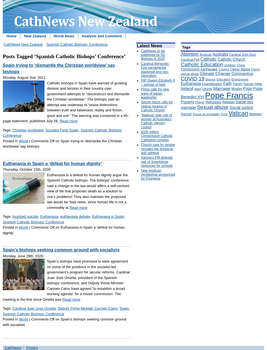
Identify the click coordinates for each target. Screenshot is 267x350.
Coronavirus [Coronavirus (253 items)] (242, 73)
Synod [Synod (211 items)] (186, 114)
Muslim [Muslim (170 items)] (236, 89)
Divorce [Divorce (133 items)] (211, 79)
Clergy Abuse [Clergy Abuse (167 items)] (240, 69)
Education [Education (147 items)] (223, 79)
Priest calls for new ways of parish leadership (155, 93)
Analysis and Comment (102, 36)
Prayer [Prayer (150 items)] (200, 102)
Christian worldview (28, 130)
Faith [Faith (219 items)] (227, 84)
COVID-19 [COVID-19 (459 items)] (192, 79)
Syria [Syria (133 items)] (224, 114)
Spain (124, 308)
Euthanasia (49, 216)
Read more (69, 121)
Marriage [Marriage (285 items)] (221, 88)
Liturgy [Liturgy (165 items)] (207, 89)
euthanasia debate (75, 216)
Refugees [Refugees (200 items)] (213, 102)
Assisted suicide (25, 216)
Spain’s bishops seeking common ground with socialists (61, 250)
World (23, 141)
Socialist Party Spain (61, 130)
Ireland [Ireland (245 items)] (187, 88)
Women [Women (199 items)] (255, 114)
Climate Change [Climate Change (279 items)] (215, 73)
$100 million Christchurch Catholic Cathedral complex (157, 136)
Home (11, 36)
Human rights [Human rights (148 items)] (252, 83)
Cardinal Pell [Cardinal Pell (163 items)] (190, 60)
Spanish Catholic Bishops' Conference (77, 44)
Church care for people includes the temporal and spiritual (158, 149)
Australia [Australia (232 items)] (220, 54)
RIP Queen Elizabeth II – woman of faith (158, 82)
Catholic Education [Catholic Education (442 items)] (202, 64)
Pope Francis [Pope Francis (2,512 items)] (229, 95)
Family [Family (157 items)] (237, 83)
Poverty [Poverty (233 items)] (187, 102)
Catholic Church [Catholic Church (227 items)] (231, 59)
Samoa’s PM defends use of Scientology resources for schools (157, 162)
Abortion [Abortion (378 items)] (190, 54)
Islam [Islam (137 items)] (197, 88)
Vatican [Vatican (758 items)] (238, 113)
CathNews (13, 348)
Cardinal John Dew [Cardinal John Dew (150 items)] (242, 54)
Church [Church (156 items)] (224, 69)
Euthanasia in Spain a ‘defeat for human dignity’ (52, 163)
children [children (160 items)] (230, 65)
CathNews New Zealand (23, 44)
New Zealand (35, 36)
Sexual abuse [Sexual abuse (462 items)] (212, 107)
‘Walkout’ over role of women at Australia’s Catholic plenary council (156, 121)
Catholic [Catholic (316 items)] (209, 59)
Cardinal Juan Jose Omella (34, 308)
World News (64, 36)
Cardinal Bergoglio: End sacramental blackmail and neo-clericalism (155, 70)
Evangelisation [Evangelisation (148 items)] (212, 83)
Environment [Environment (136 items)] (239, 79)
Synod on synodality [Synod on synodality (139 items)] (206, 114)
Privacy (32, 348)
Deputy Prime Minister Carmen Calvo (88, 308)
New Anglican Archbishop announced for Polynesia (158, 175)
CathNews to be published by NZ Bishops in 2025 (153, 55)
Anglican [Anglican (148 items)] (206, 54)
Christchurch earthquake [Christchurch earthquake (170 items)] (199, 69)
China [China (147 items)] (241, 65)
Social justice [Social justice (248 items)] (241, 107)
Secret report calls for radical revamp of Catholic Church (157, 106)
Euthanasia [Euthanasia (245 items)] (191, 83)
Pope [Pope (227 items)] (247, 88)
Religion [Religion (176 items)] (228, 102)
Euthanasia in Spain (108, 216)
